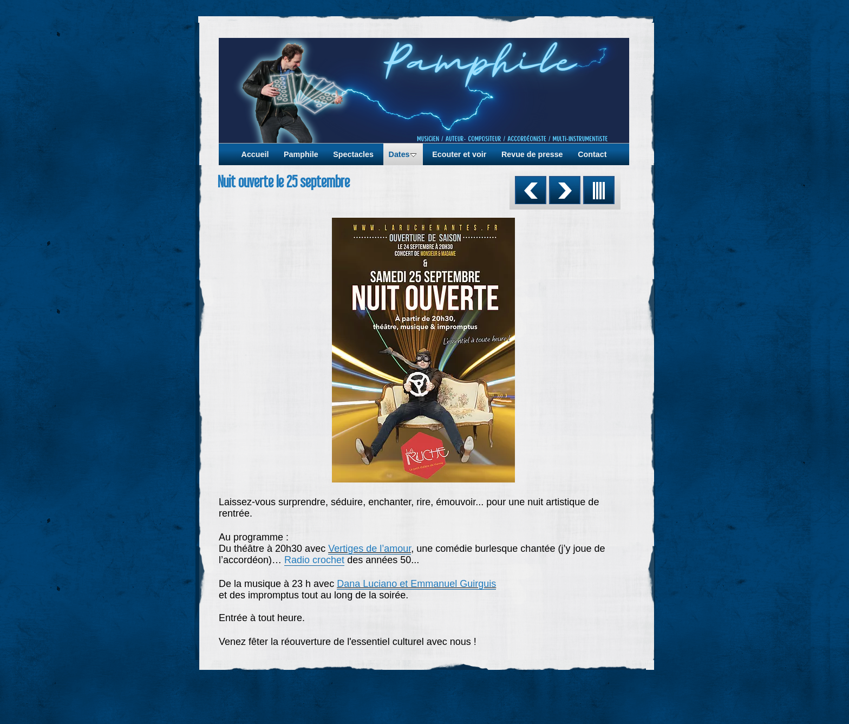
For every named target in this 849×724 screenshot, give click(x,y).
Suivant (565, 190)
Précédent (530, 190)
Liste (599, 190)
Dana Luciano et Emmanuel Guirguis (416, 583)
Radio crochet (314, 560)
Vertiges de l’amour (369, 548)
